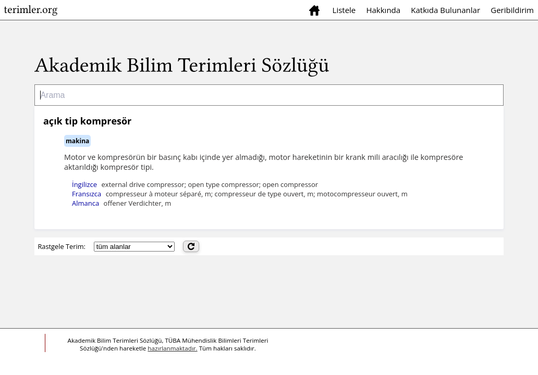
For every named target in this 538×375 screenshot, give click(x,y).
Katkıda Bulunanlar (445, 10)
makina (77, 140)
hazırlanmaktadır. (172, 348)
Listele (344, 10)
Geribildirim (512, 10)
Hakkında (383, 10)
